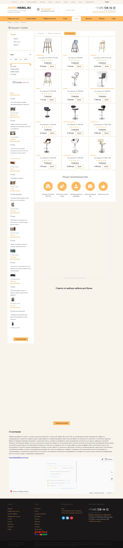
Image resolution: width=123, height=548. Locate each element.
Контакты (14, 2)
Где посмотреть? (46, 9)
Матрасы (102, 19)
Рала (12, 169)
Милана (13, 257)
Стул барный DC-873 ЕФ (48, 91)
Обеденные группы (49, 19)
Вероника (13, 115)
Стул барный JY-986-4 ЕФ (102, 158)
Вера (12, 93)
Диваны (10, 509)
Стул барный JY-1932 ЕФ (48, 158)
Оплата (50, 2)
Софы (114, 19)
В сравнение (47, 63)
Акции (80, 2)
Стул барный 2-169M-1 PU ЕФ (48, 58)
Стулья (76, 19)
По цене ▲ (40, 33)
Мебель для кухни (13, 19)
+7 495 (105, 8)
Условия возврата (32, 2)
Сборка (66, 2)
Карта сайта (38, 529)
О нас (22, 2)
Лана (12, 189)
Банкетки (89, 19)
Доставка (42, 2)
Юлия (12, 235)
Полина (13, 211)
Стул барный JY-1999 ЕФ (75, 158)
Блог (63, 509)
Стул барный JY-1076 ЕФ (48, 125)
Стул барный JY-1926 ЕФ (75, 125)
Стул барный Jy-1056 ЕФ (102, 91)
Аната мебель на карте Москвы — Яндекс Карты (75, 277)
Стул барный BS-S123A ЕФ (102, 58)
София (12, 139)
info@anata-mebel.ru (95, 521)
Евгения (13, 281)
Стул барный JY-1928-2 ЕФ (102, 125)
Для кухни (15, 42)
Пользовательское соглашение (72, 511)
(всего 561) (26, 82)
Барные (14, 45)
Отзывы (73, 2)
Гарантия (57, 2)
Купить (52, 66)
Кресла (14, 39)
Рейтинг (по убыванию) (54, 33)
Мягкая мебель (31, 19)
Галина (12, 305)
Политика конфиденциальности (72, 513)
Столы (65, 19)
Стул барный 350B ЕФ (75, 58)
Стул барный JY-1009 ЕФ (75, 91)
